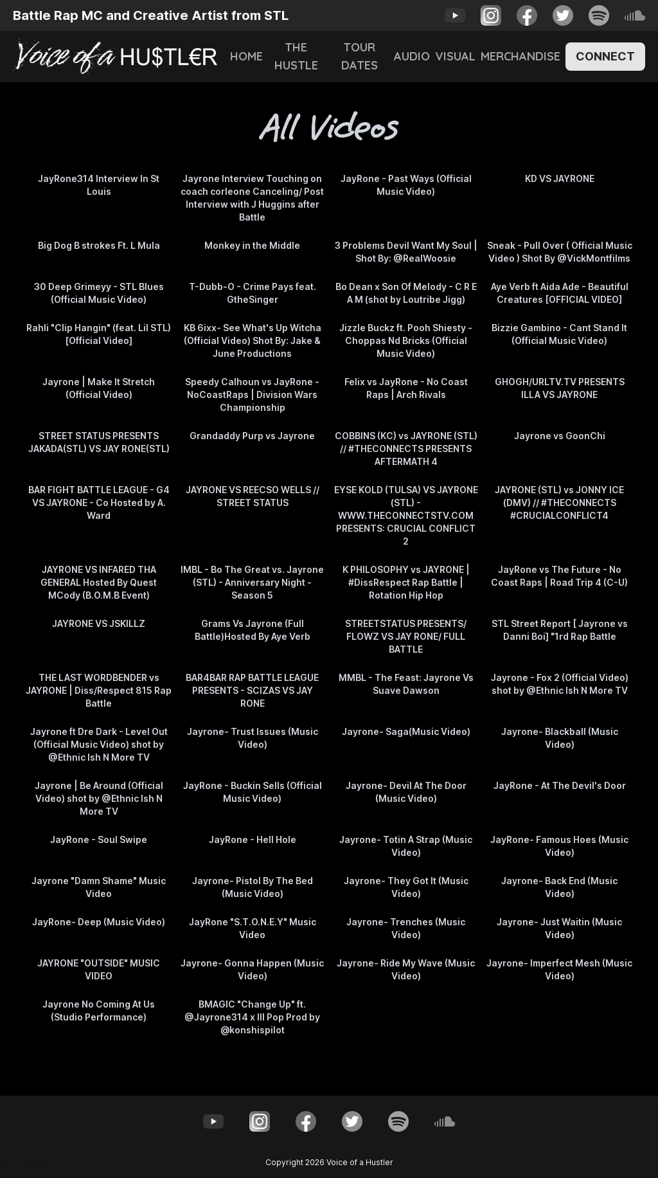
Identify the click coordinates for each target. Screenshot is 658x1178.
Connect (605, 56)
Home (246, 56)
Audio (412, 56)
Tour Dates (359, 56)
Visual (455, 56)
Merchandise (520, 56)
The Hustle (296, 56)
